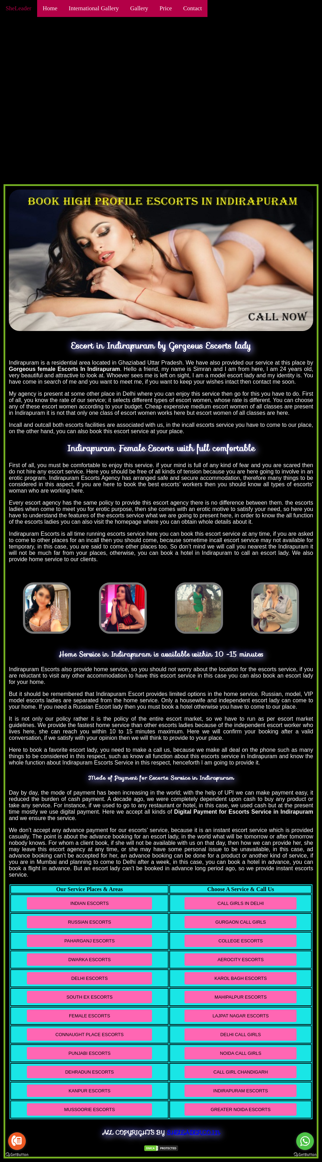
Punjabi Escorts (90, 1053)
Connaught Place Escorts (89, 1034)
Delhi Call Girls (240, 1034)
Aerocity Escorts (241, 959)
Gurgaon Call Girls (240, 922)
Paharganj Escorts (89, 940)
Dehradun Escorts (89, 1072)
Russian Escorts (89, 922)
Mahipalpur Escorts (241, 997)
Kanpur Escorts (90, 1090)
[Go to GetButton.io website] (17, 1154)
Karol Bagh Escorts (241, 978)
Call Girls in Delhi (240, 903)
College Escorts (240, 940)
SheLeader (18, 8)
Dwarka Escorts (89, 959)
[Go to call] (17, 1141)
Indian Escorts (89, 903)
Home (50, 8)
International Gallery (94, 8)
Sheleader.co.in (193, 1132)
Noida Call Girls (240, 1053)
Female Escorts (89, 1015)
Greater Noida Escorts (240, 1109)
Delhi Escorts (89, 978)
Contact (192, 8)
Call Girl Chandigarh (240, 1072)
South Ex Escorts (89, 997)
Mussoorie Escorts (89, 1109)
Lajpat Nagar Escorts (240, 1015)
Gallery (139, 8)
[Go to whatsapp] (305, 1141)
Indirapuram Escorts (240, 1090)
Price (165, 8)
